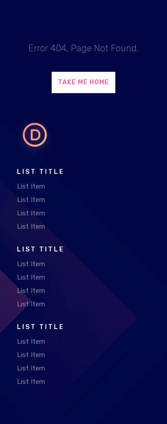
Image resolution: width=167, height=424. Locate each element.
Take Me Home (83, 82)
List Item (31, 186)
